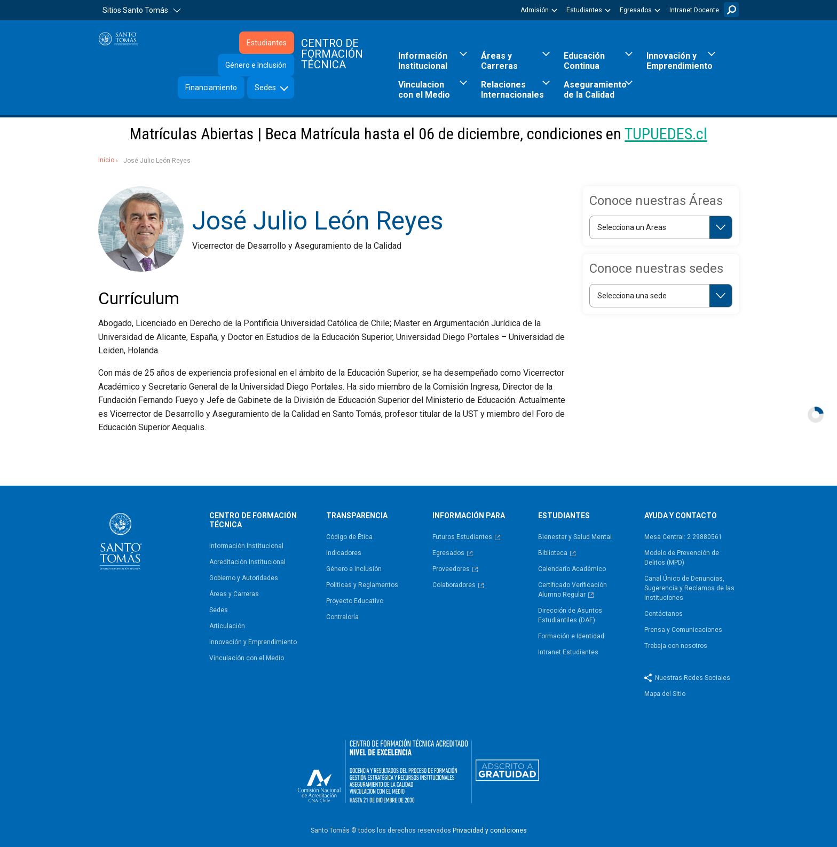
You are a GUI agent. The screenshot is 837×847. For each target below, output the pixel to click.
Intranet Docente (694, 10)
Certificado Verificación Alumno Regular (572, 589)
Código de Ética (349, 537)
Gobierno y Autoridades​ (243, 578)
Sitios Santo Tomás (135, 10)
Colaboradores (454, 585)
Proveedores (451, 569)
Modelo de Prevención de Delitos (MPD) (681, 557)
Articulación (227, 626)
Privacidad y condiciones (490, 830)
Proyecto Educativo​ (354, 601)
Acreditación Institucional (247, 562)
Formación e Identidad (571, 636)
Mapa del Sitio (664, 694)
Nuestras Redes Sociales (692, 678)
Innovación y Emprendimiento (679, 61)
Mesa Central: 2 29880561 (683, 537)
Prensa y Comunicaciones (683, 630)
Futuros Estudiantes (462, 537)
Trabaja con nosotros (675, 646)
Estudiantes (584, 10)
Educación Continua (584, 61)
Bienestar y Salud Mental (575, 537)
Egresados (636, 10)
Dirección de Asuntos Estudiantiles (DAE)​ (570, 615)
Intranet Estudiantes (568, 652)
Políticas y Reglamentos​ (362, 585)
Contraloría (342, 617)
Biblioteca (552, 553)
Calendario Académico (572, 569)
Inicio (106, 160)
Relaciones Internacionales (512, 90)
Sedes (265, 87)
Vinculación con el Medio (246, 658)
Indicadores (343, 553)
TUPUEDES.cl (666, 133)
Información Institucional (422, 61)
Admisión (534, 10)
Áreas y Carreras (499, 61)
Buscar (731, 9)
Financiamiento (211, 87)
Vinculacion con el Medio (424, 90)
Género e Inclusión (256, 65)
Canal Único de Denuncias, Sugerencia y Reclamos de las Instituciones (689, 588)
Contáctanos (663, 614)
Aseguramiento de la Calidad (595, 90)
